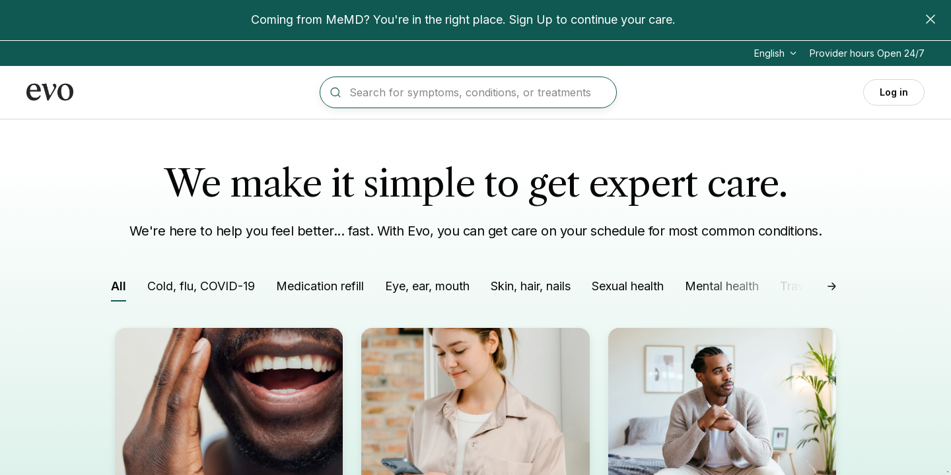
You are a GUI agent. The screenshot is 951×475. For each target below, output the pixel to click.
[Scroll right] (832, 286)
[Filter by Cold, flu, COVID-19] (201, 288)
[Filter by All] (118, 289)
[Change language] (776, 53)
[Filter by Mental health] (722, 288)
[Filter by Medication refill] (320, 288)
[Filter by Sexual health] (628, 288)
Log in (894, 92)
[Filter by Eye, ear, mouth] (427, 288)
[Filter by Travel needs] (815, 288)
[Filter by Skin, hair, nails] (531, 288)
